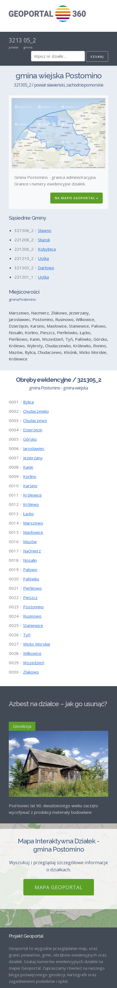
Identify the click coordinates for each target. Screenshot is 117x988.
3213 (15, 40)
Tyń (26, 634)
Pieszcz (30, 597)
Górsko (30, 439)
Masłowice (33, 532)
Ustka (43, 258)
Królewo (31, 504)
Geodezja (22, 726)
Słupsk (44, 239)
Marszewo (33, 523)
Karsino (30, 485)
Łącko (28, 513)
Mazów (30, 541)
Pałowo (30, 569)
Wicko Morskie (36, 644)
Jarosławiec (33, 448)
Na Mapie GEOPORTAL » (76, 198)
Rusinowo (32, 616)
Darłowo (46, 267)
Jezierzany (33, 457)
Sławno (44, 230)
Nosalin (30, 560)
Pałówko (31, 579)
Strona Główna (23, 946)
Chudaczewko (36, 411)
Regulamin (18, 973)
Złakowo (31, 672)
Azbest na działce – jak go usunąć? (58, 704)
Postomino (33, 606)
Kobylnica (47, 249)
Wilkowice (32, 653)
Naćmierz (32, 551)
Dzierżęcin (32, 430)
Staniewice (33, 625)
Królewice (32, 495)
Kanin (28, 467)
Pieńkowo (32, 588)
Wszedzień (33, 662)
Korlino (29, 476)
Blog (13, 955)
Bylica (28, 402)
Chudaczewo (35, 420)
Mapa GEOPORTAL (59, 809)
